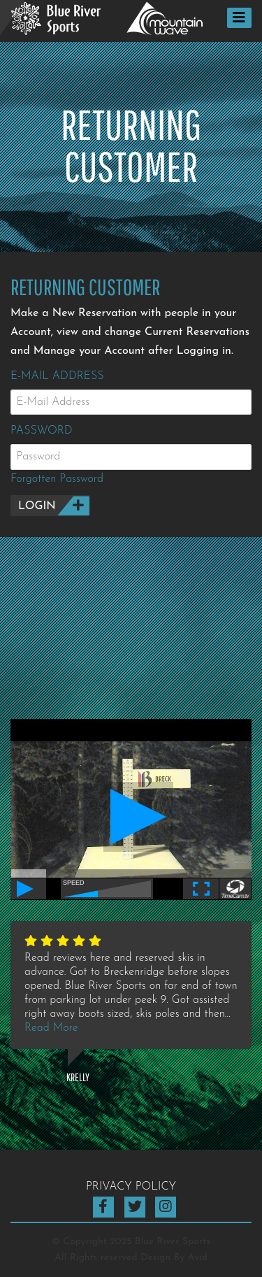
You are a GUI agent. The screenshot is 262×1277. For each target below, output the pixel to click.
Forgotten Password (56, 479)
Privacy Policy (131, 1186)
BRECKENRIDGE (131, 645)
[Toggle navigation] (239, 18)
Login (37, 506)
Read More (51, 1028)
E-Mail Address (57, 376)
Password (41, 430)
